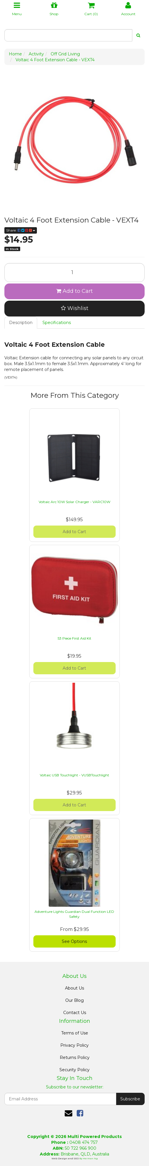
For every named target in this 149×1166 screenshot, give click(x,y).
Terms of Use (74, 1033)
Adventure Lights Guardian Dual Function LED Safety (74, 914)
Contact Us (74, 1012)
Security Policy (74, 1069)
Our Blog (74, 1000)
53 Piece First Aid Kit (74, 638)
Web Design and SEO (65, 1158)
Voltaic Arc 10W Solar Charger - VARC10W (74, 502)
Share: (20, 230)
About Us (74, 988)
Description (20, 322)
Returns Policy (75, 1057)
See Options (74, 941)
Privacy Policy (74, 1045)
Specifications (56, 322)
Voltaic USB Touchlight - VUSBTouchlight (74, 775)
